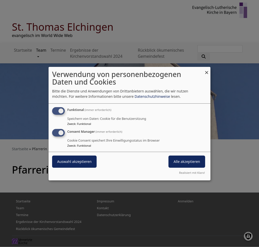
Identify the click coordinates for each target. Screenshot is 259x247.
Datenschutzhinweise (152, 96)
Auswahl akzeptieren (74, 161)
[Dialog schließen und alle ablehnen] (206, 70)
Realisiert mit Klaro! (192, 173)
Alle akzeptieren (187, 161)
